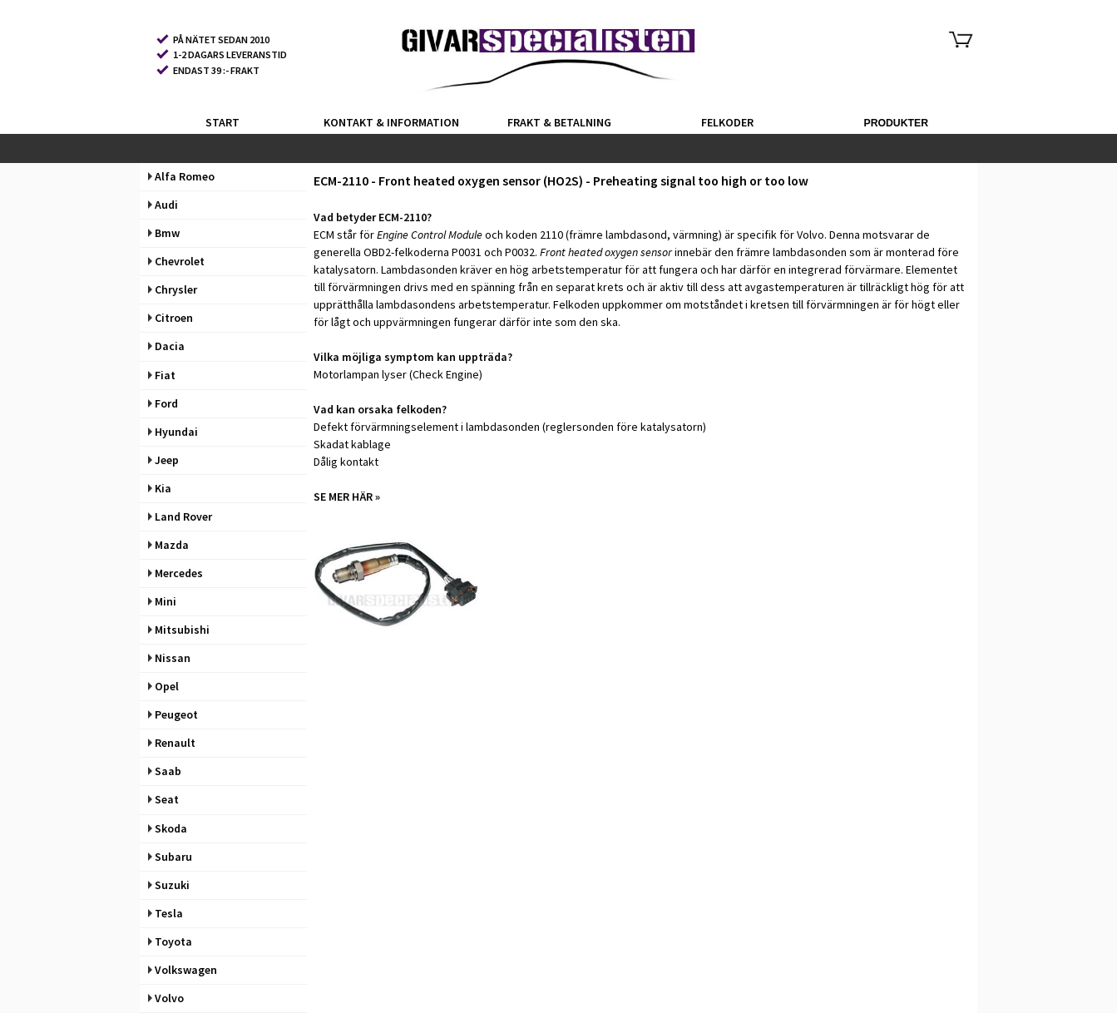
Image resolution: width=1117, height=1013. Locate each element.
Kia (159, 488)
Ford (163, 403)
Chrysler (172, 289)
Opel (163, 686)
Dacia (166, 345)
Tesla (165, 913)
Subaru (170, 856)
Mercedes (175, 573)
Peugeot (173, 714)
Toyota (170, 941)
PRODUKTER (895, 123)
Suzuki (169, 884)
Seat (163, 799)
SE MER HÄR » (347, 496)
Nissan (169, 657)
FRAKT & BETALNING (559, 122)
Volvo (166, 998)
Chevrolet (176, 261)
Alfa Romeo (181, 176)
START (222, 122)
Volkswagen (182, 969)
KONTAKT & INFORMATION (391, 122)
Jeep (163, 459)
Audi (163, 204)
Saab (164, 770)
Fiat (161, 375)
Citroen (170, 317)
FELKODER (727, 122)
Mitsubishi (179, 629)
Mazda (168, 544)
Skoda (167, 828)
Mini (162, 601)
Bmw (164, 232)
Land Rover (180, 516)
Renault (171, 742)
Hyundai (173, 431)
